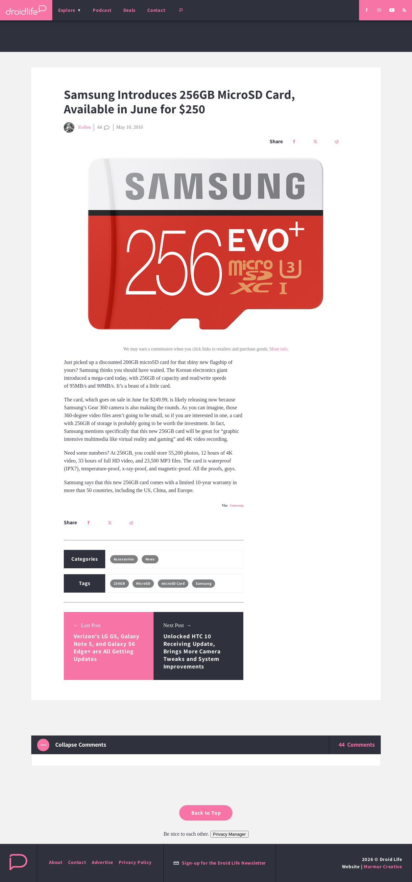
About (55, 862)
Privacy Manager (229, 834)
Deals (129, 10)
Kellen (77, 127)
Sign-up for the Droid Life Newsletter (219, 863)
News (150, 559)
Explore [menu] (66, 10)
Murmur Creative (383, 866)
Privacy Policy (135, 862)
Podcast (102, 10)
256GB (119, 583)
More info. (279, 349)
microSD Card (173, 583)
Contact (156, 10)
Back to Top (206, 812)
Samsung (237, 505)
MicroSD (143, 583)
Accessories (124, 559)
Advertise (102, 862)
